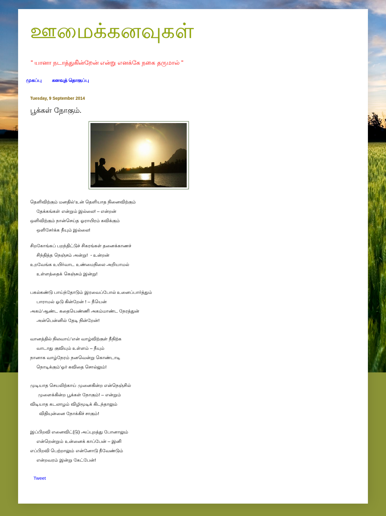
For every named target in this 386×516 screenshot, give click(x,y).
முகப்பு (34, 80)
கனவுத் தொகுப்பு (70, 80)
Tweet (39, 478)
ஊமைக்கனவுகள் (112, 31)
